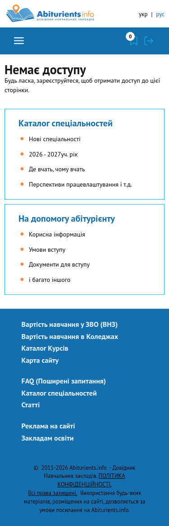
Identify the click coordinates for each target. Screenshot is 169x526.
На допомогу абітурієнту (66, 218)
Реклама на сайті (48, 425)
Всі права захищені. (52, 492)
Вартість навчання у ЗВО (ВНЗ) (70, 324)
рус (160, 14)
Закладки (134, 41)
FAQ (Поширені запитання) (64, 380)
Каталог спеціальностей (65, 123)
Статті (31, 404)
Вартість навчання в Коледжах (70, 336)
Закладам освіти (48, 437)
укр (143, 14)
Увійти (148, 41)
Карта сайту (40, 360)
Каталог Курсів (45, 347)
